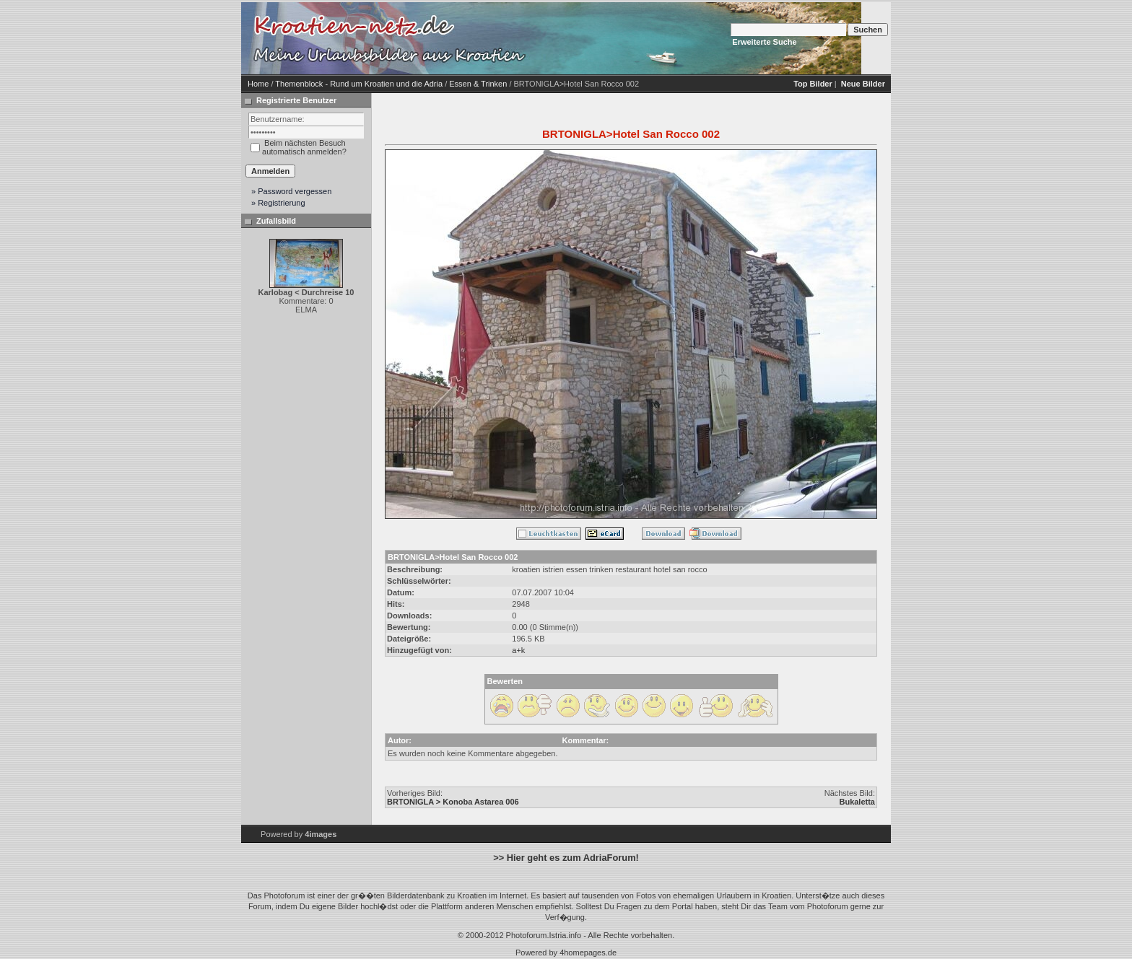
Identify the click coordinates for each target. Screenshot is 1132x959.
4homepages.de (588, 952)
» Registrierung (278, 202)
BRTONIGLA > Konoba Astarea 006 (453, 801)
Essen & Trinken (478, 83)
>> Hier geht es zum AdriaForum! (566, 857)
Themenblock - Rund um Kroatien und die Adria (359, 83)
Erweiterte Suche (764, 42)
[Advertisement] (652, 38)
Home (258, 83)
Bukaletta (857, 801)
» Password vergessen (291, 191)
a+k (518, 650)
